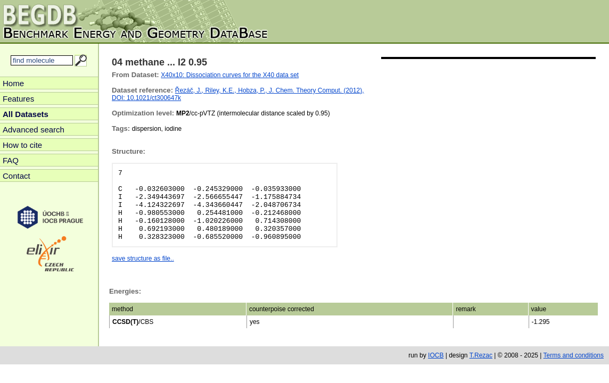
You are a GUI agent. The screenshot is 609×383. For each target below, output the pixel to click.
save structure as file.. (143, 258)
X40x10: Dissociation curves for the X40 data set (230, 75)
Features (18, 98)
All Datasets (25, 114)
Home (13, 83)
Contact (16, 175)
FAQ (11, 160)
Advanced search (33, 129)
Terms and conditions (574, 355)
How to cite (22, 144)
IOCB (435, 355)
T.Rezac (481, 355)
